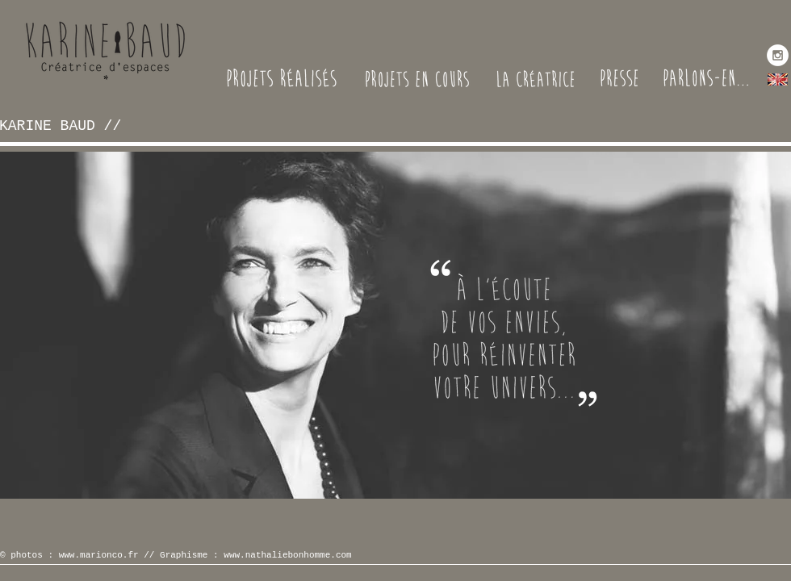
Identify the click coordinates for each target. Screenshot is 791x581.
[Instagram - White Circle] (778, 55)
